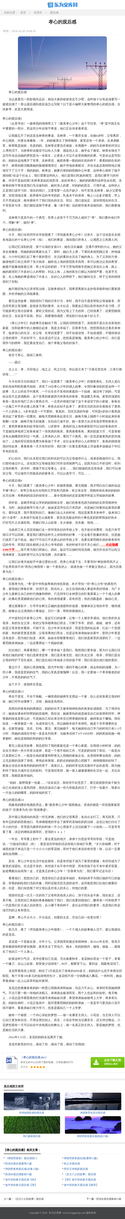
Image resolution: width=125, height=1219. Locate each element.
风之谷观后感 (72, 1163)
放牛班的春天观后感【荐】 (21, 1185)
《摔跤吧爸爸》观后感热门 (21, 1158)
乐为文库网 (55, 1213)
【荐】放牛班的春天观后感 (80, 1179)
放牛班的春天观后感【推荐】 (81, 1185)
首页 (23, 12)
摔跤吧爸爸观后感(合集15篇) (22, 1169)
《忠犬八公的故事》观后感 (80, 1174)
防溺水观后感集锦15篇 (18, 1174)
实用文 (38, 12)
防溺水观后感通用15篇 (18, 1163)
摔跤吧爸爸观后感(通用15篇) (81, 1158)
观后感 (54, 12)
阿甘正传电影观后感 (76, 1169)
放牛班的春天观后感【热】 (21, 1179)
